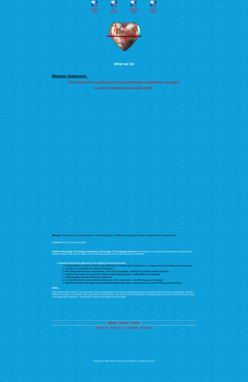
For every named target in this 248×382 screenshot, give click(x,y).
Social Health (146, 327)
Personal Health (131, 327)
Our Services (116, 327)
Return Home (102, 327)
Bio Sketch (135, 322)
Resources (124, 322)
